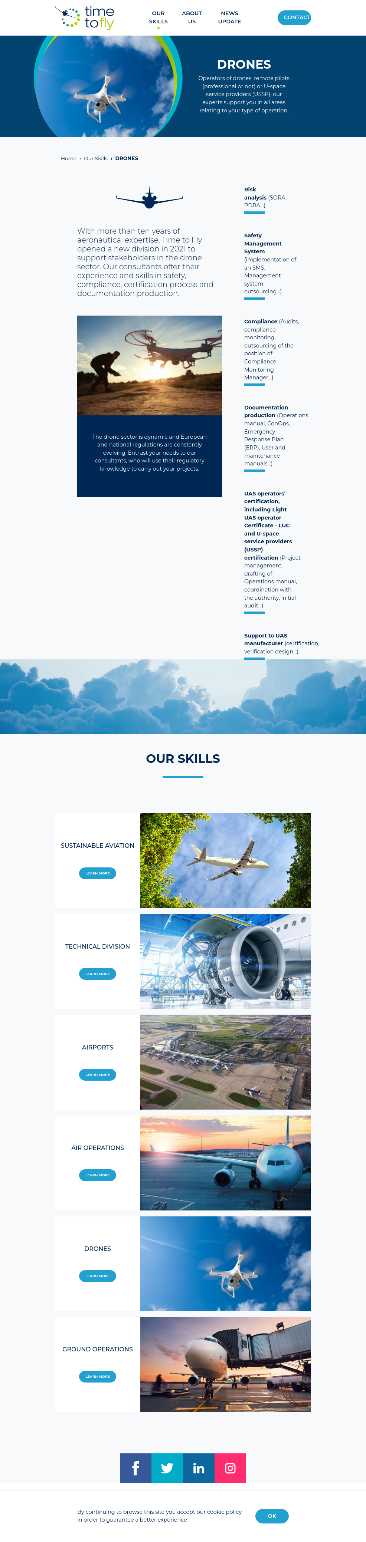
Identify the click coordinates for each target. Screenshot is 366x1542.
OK (272, 1516)
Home (68, 158)
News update (229, 17)
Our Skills (158, 17)
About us (192, 17)
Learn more (97, 873)
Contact (297, 17)
